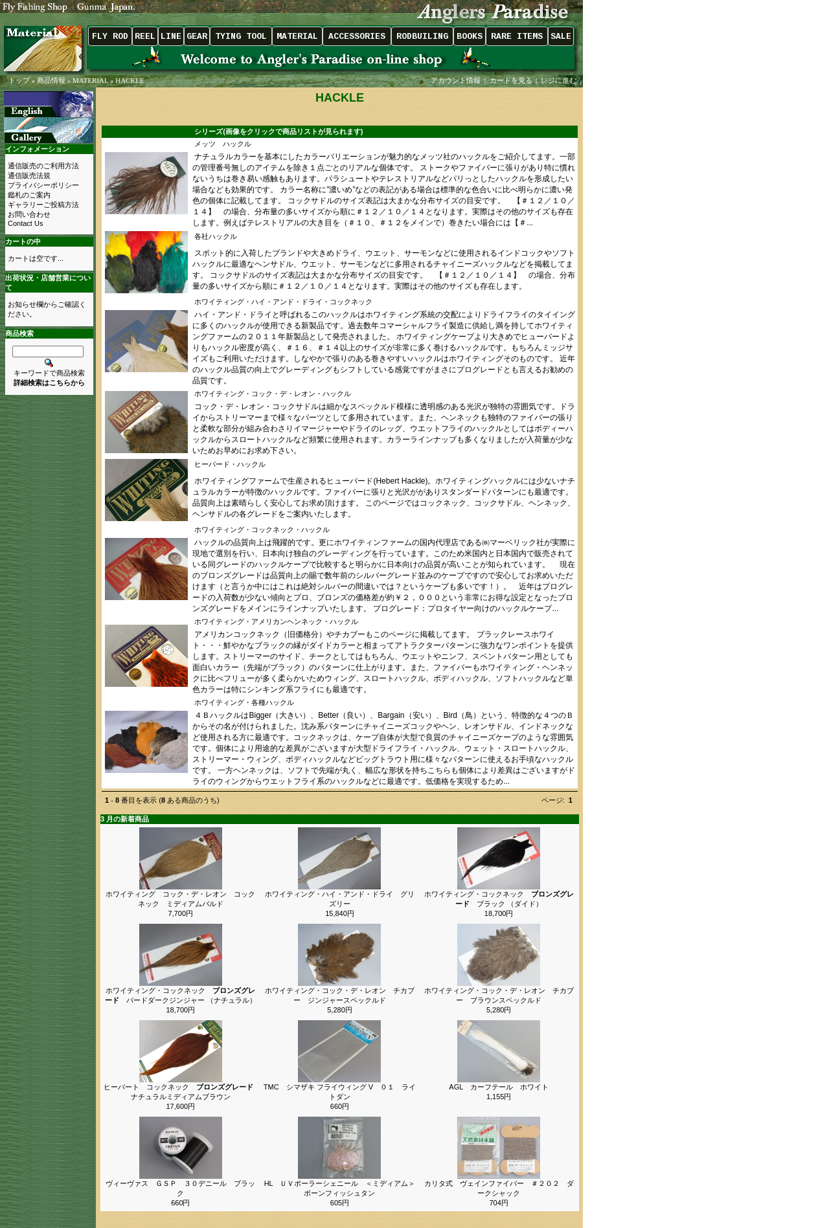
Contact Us (25, 223)
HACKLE (129, 80)
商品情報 (51, 80)
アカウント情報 (456, 80)
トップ (19, 80)
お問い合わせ (29, 214)
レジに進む (559, 80)
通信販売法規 (29, 175)
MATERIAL (90, 80)
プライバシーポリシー (43, 185)
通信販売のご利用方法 (43, 166)
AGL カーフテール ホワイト (499, 1087)
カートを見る (511, 80)
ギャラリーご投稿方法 (43, 204)
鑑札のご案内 (29, 195)
